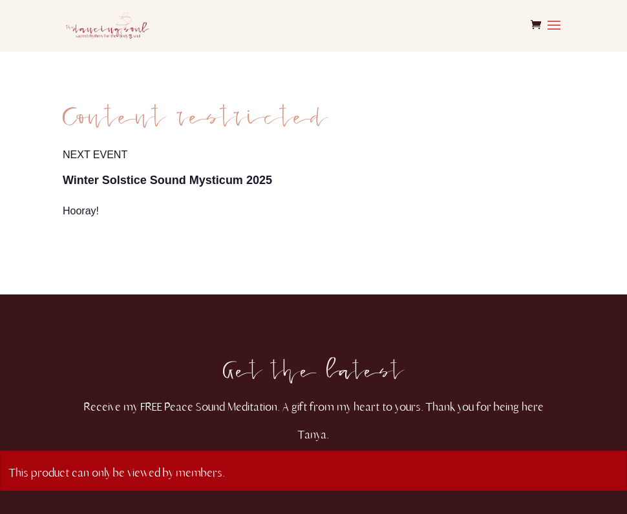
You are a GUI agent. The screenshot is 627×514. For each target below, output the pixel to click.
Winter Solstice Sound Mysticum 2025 (167, 180)
